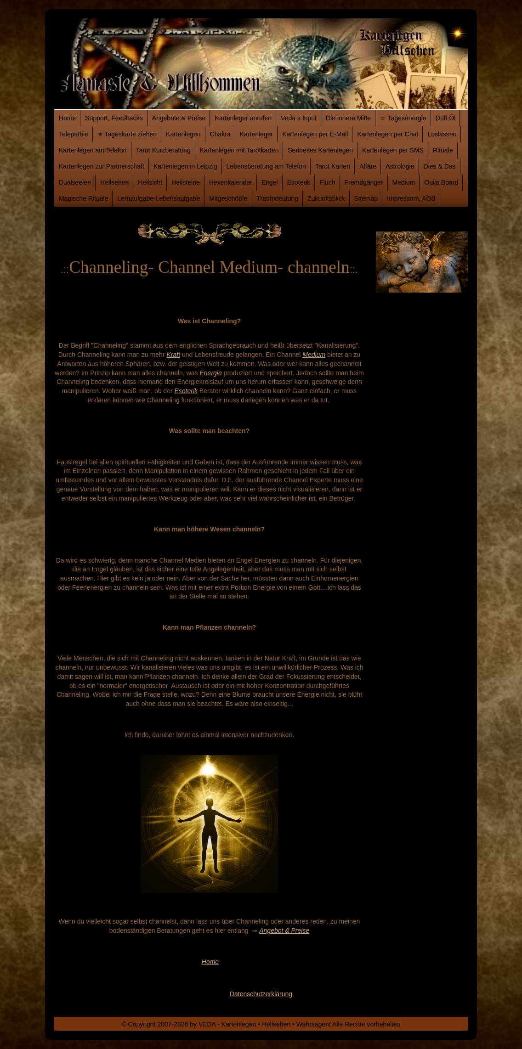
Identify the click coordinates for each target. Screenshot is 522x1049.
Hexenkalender (230, 182)
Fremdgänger (364, 182)
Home (67, 118)
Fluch (327, 182)
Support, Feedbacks (113, 118)
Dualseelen (75, 182)
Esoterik (299, 182)
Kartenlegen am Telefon (93, 150)
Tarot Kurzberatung (163, 150)
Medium (403, 182)
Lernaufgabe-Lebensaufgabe (158, 198)
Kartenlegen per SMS (393, 150)
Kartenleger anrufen (243, 118)
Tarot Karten (332, 166)
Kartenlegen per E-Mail (315, 134)
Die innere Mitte (348, 118)
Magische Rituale (83, 198)
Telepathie (73, 134)
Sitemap (366, 198)
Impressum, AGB (411, 198)
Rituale (443, 150)
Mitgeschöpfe (228, 198)
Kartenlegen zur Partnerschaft (101, 166)
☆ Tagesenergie (403, 118)
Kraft (173, 354)
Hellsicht (150, 182)
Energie (210, 373)
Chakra (220, 134)
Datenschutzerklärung (261, 994)
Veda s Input (299, 118)
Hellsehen (114, 182)
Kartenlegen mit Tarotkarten (239, 150)
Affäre (367, 166)
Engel (269, 182)
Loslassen (441, 134)
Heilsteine (185, 182)
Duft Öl (446, 118)
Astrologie (400, 166)
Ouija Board (441, 182)
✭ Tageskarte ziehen (127, 134)
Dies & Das (440, 166)
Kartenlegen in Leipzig (185, 166)
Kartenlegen (183, 134)
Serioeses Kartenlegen (320, 150)
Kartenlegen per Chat (387, 134)
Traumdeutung (278, 198)
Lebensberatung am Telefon (266, 166)
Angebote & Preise (179, 118)
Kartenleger (256, 134)
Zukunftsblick (326, 198)
